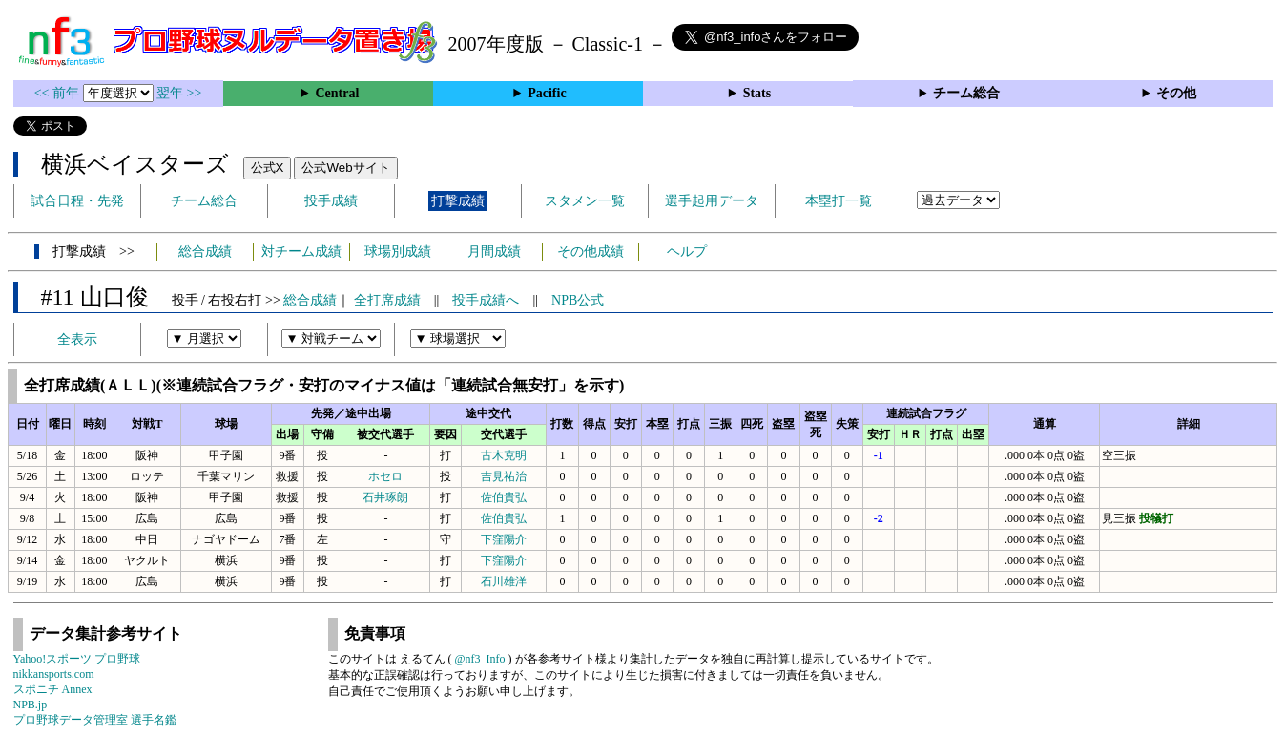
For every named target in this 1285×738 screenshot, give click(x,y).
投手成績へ (485, 300)
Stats (757, 93)
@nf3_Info (480, 658)
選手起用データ (711, 201)
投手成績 (331, 201)
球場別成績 (397, 251)
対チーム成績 (301, 251)
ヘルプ (687, 251)
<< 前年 (58, 93)
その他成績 (590, 251)
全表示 (77, 339)
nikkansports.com (53, 674)
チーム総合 (966, 93)
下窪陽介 (504, 539)
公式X (267, 167)
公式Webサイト (345, 167)
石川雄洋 (504, 581)
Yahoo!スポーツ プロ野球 (77, 658)
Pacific (547, 93)
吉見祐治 (504, 476)
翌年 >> (178, 93)
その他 (1176, 93)
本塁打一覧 (838, 201)
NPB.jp (30, 704)
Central (337, 93)
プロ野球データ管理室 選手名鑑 (94, 720)
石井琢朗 (385, 497)
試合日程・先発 (77, 201)
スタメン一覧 (585, 201)
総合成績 (205, 251)
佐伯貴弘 (504, 497)
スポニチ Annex (53, 689)
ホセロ (385, 476)
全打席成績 (387, 300)
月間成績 (494, 251)
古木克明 (504, 455)
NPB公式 (577, 300)
